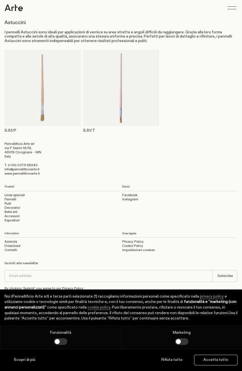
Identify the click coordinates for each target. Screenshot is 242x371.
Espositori (12, 220)
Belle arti (11, 212)
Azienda (10, 242)
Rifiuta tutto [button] (172, 360)
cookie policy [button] (98, 307)
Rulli (7, 203)
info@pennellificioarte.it (22, 169)
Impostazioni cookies (138, 250)
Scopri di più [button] (24, 360)
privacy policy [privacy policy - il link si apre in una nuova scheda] (212, 296)
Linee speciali (14, 195)
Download (12, 246)
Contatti (10, 250)
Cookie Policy (132, 246)
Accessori (12, 216)
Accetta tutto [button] (215, 360)
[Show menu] (232, 7)
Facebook (129, 195)
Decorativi (12, 208)
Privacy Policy (133, 242)
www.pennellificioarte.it (22, 173)
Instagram (130, 199)
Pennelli (10, 199)
